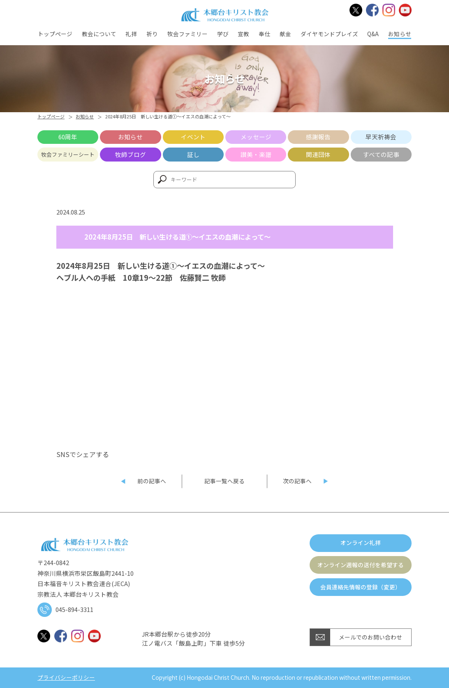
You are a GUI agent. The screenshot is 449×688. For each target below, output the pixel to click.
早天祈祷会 (381, 136)
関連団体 (318, 154)
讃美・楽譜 (256, 154)
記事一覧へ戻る (224, 481)
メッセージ (256, 136)
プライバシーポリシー (66, 678)
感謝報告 (318, 136)
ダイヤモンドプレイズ (329, 34)
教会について (99, 34)
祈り (152, 34)
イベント (193, 136)
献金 (285, 34)
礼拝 (131, 34)
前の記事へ (151, 481)
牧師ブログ (130, 154)
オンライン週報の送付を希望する (360, 565)
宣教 (243, 34)
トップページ (55, 34)
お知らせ (399, 34)
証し (193, 154)
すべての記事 (381, 154)
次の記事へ (297, 481)
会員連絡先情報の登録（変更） (360, 587)
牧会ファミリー (187, 34)
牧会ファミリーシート (68, 154)
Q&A (373, 34)
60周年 (67, 136)
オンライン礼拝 (360, 542)
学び (223, 34)
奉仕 (264, 34)
